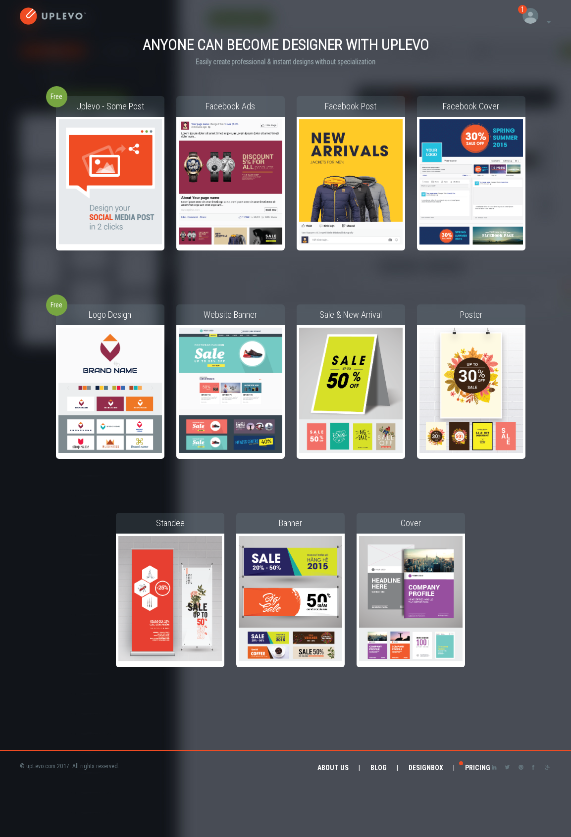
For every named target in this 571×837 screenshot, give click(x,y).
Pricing (477, 767)
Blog (378, 767)
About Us (333, 767)
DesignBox (426, 767)
